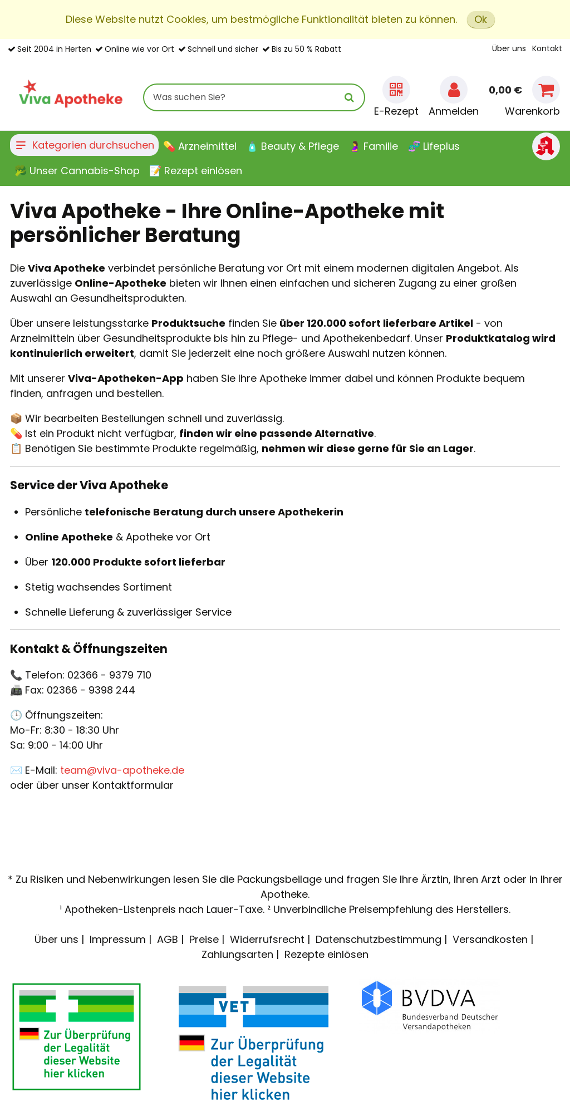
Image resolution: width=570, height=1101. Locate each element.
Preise (204, 939)
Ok (480, 19)
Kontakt (547, 48)
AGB (167, 939)
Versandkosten (490, 939)
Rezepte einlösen (326, 954)
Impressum (118, 939)
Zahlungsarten (237, 954)
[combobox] (254, 97)
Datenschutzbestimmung (378, 939)
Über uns (509, 48)
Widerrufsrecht (267, 939)
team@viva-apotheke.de (122, 770)
